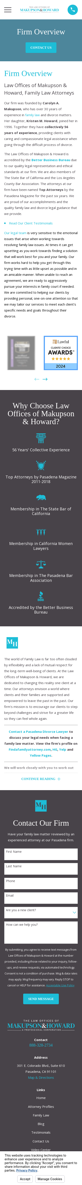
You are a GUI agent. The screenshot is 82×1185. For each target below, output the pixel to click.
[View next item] (45, 379)
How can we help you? (22, 925)
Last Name (14, 866)
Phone (10, 881)
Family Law (41, 1115)
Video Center (41, 1150)
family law (32, 115)
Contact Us (41, 47)
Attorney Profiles (41, 1106)
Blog (41, 1124)
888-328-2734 (40, 1045)
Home (41, 1097)
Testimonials (41, 1132)
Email (10, 896)
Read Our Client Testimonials (31, 223)
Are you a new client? (21, 910)
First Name (14, 852)
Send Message (41, 999)
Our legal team (15, 233)
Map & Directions (41, 1077)
